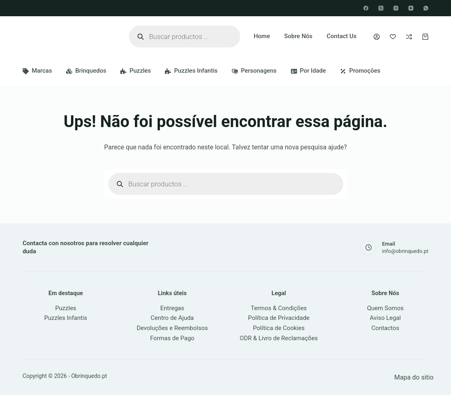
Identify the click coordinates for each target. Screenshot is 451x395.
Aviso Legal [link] (385, 318)
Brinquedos (86, 70)
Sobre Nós (298, 36)
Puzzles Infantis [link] (65, 318)
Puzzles (135, 70)
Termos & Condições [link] (279, 308)
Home (262, 36)
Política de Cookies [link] (279, 328)
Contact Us (342, 36)
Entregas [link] (172, 308)
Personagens (254, 70)
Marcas (37, 70)
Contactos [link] (386, 328)
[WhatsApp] (425, 8)
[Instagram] (395, 8)
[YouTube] (410, 8)
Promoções (360, 70)
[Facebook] (365, 8)
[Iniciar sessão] (377, 37)
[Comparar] (409, 37)
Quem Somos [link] (385, 308)
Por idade (308, 70)
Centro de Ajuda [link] (172, 318)
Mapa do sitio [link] (414, 377)
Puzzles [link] (65, 308)
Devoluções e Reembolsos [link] (172, 328)
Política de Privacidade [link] (279, 318)
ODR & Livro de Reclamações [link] (279, 338)
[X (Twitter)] (380, 8)
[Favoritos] (393, 37)
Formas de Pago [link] (172, 338)
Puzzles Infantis (191, 70)
